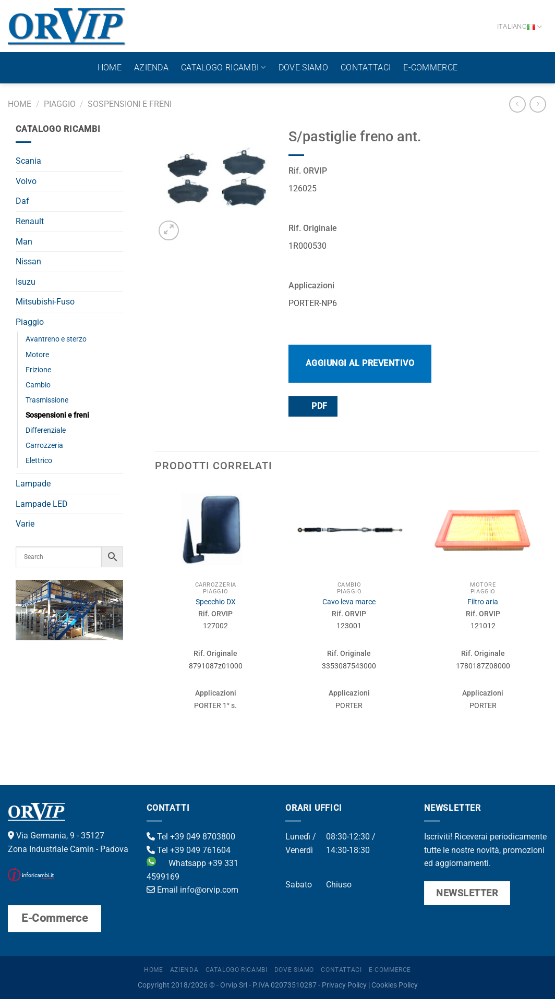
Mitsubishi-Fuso (45, 302)
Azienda (151, 67)
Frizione (38, 370)
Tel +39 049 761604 (189, 850)
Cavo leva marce (349, 602)
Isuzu (25, 282)
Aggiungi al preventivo (360, 363)
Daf (22, 201)
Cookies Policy (394, 985)
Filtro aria (482, 602)
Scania (28, 161)
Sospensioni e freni (130, 104)
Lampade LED (42, 504)
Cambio (38, 385)
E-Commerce (430, 67)
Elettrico (39, 460)
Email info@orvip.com (192, 890)
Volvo (26, 181)
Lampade (33, 484)
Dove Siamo (303, 67)
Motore (37, 354)
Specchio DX (216, 602)
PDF (312, 406)
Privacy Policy (344, 985)
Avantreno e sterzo (56, 339)
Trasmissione (47, 400)
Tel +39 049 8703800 (191, 837)
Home (110, 67)
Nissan (28, 261)
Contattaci (366, 67)
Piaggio (60, 104)
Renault (30, 221)
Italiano (519, 27)
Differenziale (46, 430)
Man (24, 242)
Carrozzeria (44, 445)
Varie (25, 524)
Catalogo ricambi (223, 68)
